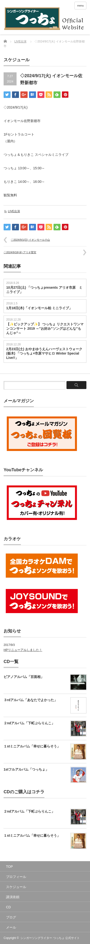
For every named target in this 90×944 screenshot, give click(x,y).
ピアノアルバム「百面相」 (24, 677)
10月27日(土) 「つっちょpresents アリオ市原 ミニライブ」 (44, 290)
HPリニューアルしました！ (23, 650)
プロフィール (16, 877)
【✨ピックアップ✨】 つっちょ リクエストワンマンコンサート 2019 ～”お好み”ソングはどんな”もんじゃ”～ (45, 328)
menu (80, 5)
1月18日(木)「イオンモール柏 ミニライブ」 (39, 308)
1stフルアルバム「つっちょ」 (26, 769)
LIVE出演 (20, 41)
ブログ (11, 917)
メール (11, 927)
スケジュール (16, 887)
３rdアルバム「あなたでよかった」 (30, 700)
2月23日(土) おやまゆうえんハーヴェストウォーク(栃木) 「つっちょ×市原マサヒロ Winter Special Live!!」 (44, 353)
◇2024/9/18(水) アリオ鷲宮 (20, 252)
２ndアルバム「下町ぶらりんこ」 (29, 723)
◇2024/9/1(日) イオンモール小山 (30, 239)
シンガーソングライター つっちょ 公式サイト (50, 938)
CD (8, 907)
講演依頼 (12, 897)
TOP (9, 867)
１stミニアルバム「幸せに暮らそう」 (32, 746)
